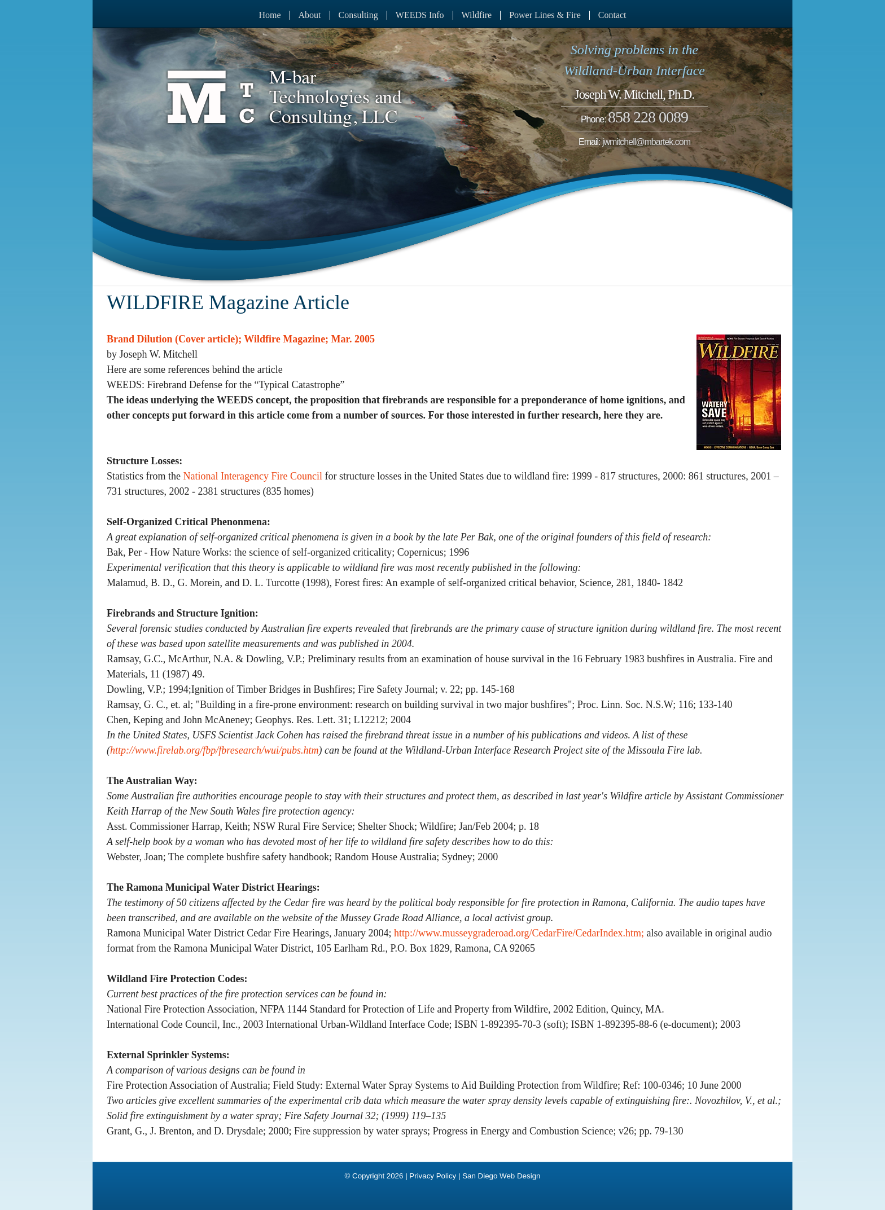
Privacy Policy (432, 1176)
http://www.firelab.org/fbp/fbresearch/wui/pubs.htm (214, 750)
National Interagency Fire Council (252, 476)
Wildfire (477, 15)
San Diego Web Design (501, 1176)
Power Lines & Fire (545, 15)
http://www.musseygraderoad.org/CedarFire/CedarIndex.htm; (519, 933)
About (310, 15)
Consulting (358, 15)
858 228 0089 (648, 117)
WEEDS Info (420, 15)
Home (270, 15)
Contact (612, 15)
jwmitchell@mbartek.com (646, 142)
